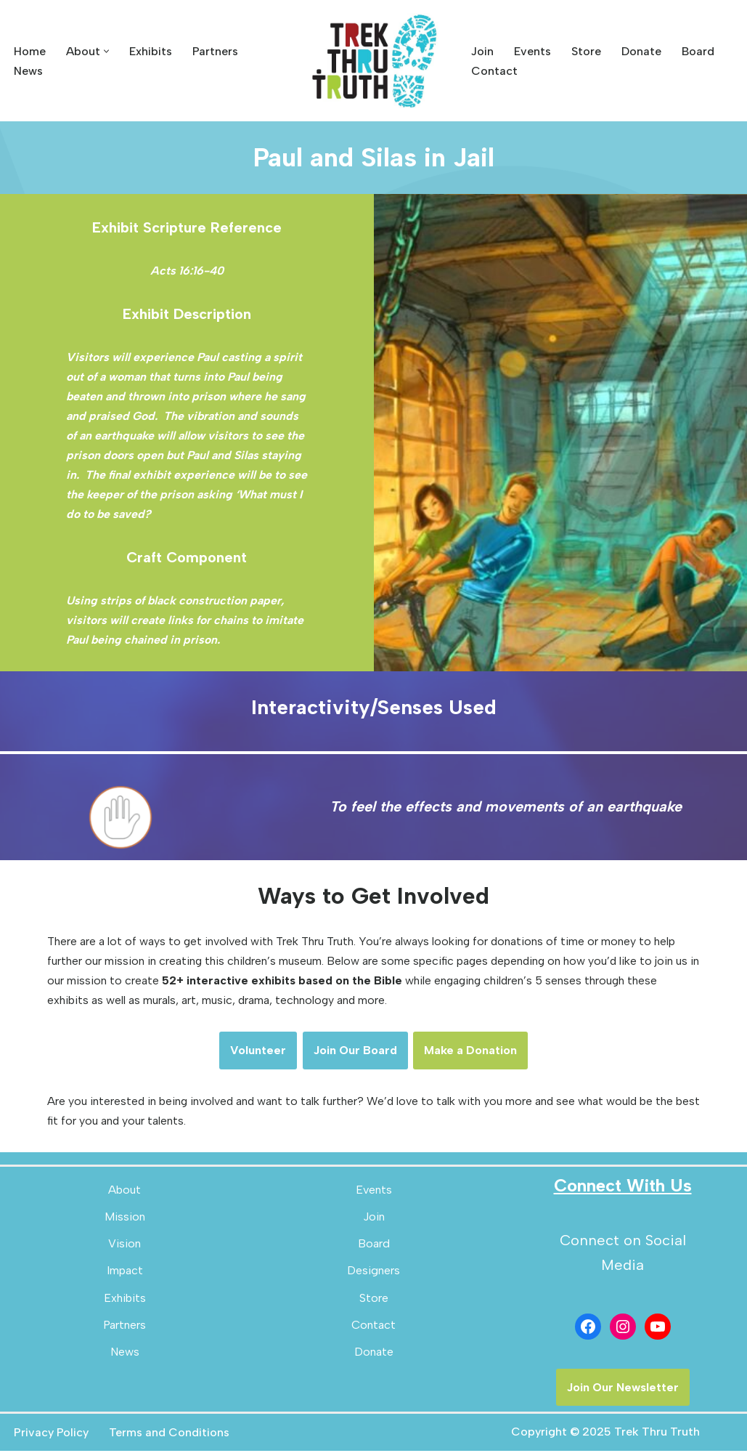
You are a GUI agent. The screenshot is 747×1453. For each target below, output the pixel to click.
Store (586, 51)
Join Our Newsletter (623, 1389)
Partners (215, 51)
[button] (106, 51)
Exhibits (150, 51)
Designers (373, 1272)
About (124, 1192)
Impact (125, 1272)
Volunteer (258, 1052)
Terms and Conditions (169, 1434)
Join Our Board (355, 1052)
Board (698, 51)
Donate (641, 51)
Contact (494, 71)
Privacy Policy (51, 1434)
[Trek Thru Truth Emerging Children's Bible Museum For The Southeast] (373, 60)
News (28, 71)
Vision (124, 1245)
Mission (125, 1219)
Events (532, 51)
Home (30, 51)
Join (482, 51)
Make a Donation (471, 1052)
